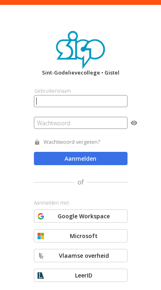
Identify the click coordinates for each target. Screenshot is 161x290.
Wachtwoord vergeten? (72, 142)
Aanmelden (80, 158)
